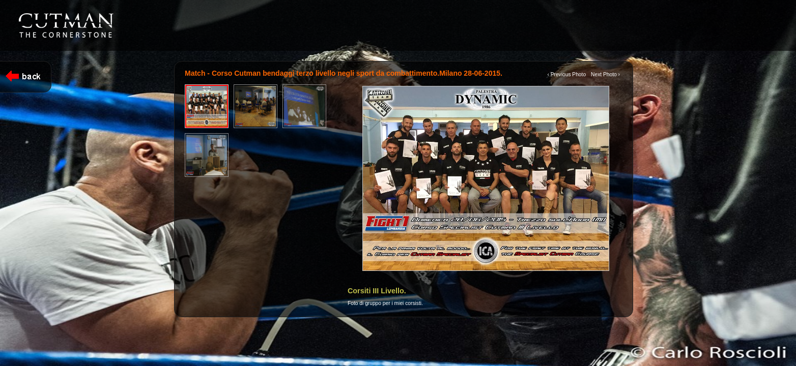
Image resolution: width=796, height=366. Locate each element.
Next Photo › (605, 74)
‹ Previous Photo (566, 74)
